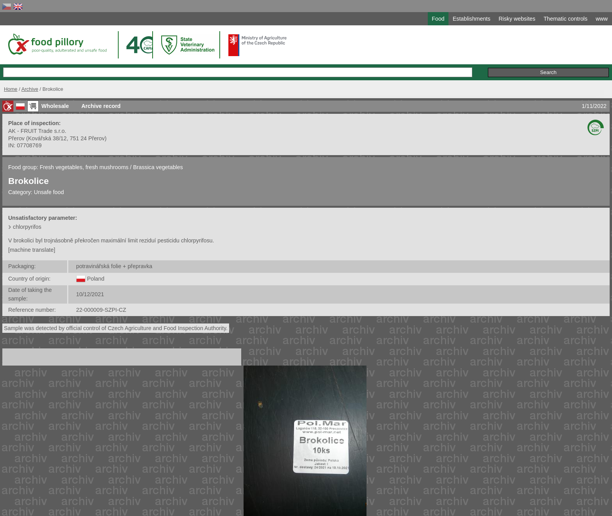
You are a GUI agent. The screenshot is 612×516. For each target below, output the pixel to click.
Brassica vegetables (158, 167)
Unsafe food (49, 192)
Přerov (16, 138)
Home (11, 89)
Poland (95, 279)
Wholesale (55, 106)
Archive (29, 89)
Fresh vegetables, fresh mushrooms (85, 167)
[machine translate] (31, 250)
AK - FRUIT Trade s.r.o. (37, 131)
